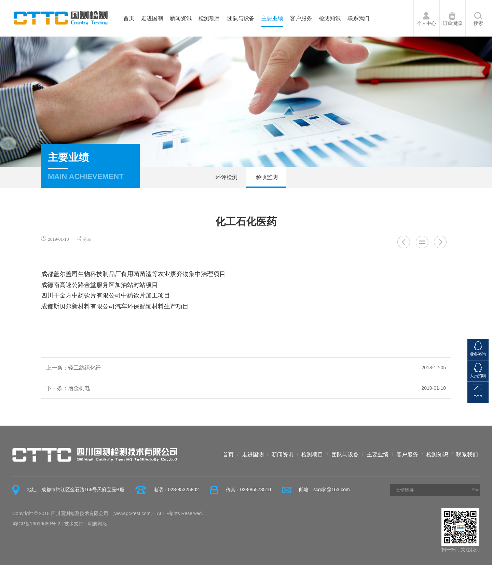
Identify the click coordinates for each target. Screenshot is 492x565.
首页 (128, 18)
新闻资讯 (181, 18)
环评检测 (225, 177)
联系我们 (358, 18)
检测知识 (330, 18)
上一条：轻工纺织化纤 (246, 368)
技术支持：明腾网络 (85, 523)
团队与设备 (241, 18)
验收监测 (266, 177)
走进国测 (152, 18)
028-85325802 (183, 489)
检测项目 (209, 18)
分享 (84, 239)
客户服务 (301, 18)
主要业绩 (272, 18)
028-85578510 (255, 489)
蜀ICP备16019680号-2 (36, 523)
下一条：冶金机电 (246, 388)
